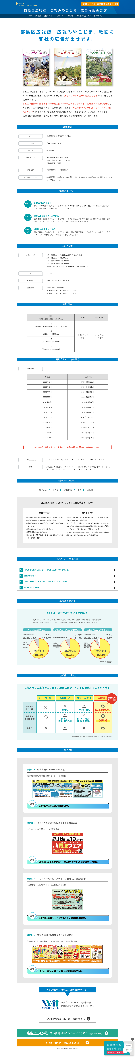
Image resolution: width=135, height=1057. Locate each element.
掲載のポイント (49, 16)
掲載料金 (70, 16)
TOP (30, 16)
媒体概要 (38, 16)
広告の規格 (60, 16)
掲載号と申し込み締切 (83, 16)
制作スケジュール (99, 16)
